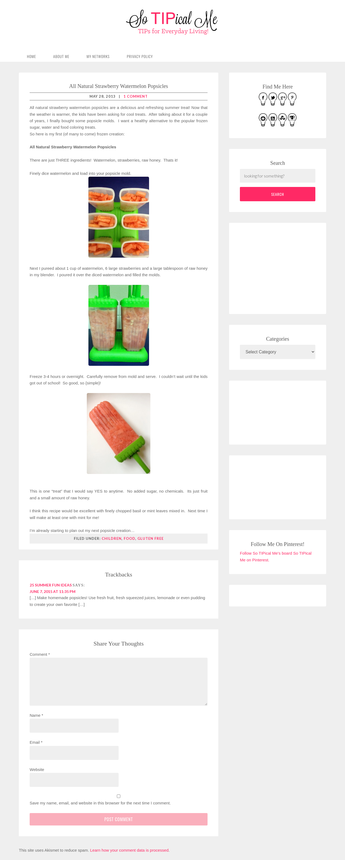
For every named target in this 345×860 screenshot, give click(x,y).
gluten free (150, 538)
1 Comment (135, 96)
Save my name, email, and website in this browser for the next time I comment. (100, 803)
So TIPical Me (172, 22)
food (129, 538)
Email (36, 742)
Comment (40, 654)
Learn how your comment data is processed (129, 850)
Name (36, 715)
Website (37, 769)
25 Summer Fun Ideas (51, 585)
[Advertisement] (280, 267)
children (112, 538)
